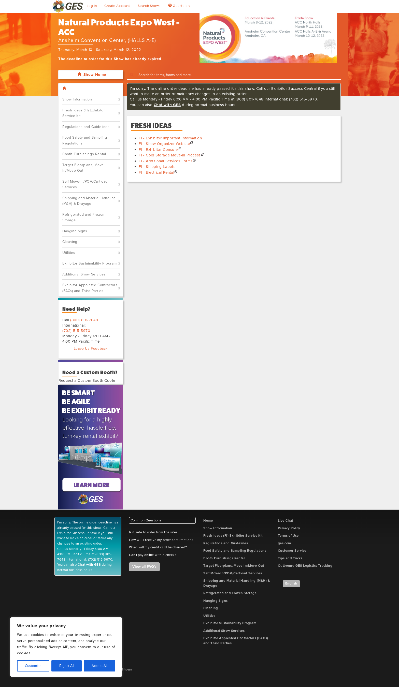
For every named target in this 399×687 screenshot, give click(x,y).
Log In (92, 6)
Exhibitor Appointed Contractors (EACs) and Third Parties (90, 288)
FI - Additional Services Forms (166, 161)
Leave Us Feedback (91, 348)
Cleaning (69, 242)
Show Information (77, 99)
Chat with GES (167, 105)
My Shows (124, 669)
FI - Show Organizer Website (164, 143)
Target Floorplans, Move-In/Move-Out (83, 168)
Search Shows (149, 6)
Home (208, 521)
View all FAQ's (144, 566)
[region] (66, 647)
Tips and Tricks (290, 558)
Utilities (68, 253)
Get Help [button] (179, 6)
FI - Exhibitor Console (158, 149)
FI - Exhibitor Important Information (170, 138)
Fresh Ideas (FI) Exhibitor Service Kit (83, 113)
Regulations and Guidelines (86, 127)
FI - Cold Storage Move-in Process (170, 155)
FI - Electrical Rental (156, 172)
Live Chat (285, 521)
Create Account (117, 6)
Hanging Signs (74, 231)
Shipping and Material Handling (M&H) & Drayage (89, 201)
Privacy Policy (289, 528)
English (291, 583)
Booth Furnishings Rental (84, 154)
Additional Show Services (84, 274)
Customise (33, 666)
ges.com (284, 543)
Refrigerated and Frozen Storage (83, 217)
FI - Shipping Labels (157, 166)
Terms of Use (288, 536)
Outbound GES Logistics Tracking (305, 566)
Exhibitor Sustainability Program (89, 263)
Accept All (99, 666)
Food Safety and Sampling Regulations (84, 140)
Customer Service (292, 551)
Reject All (66, 666)
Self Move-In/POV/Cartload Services (85, 184)
